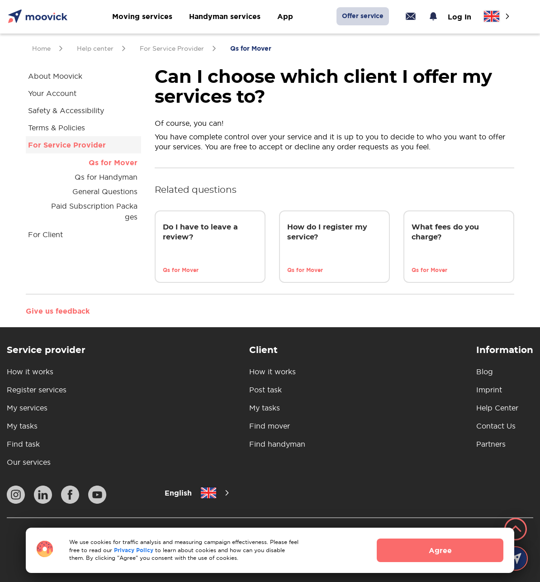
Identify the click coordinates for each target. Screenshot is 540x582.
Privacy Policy (133, 550)
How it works (30, 371)
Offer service (363, 15)
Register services (36, 390)
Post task (265, 390)
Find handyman (277, 444)
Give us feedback (58, 311)
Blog (484, 371)
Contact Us (496, 426)
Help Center (497, 408)
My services (27, 408)
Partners (491, 444)
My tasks (22, 426)
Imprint (489, 390)
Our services (29, 462)
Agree (440, 550)
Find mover (269, 426)
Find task (23, 444)
